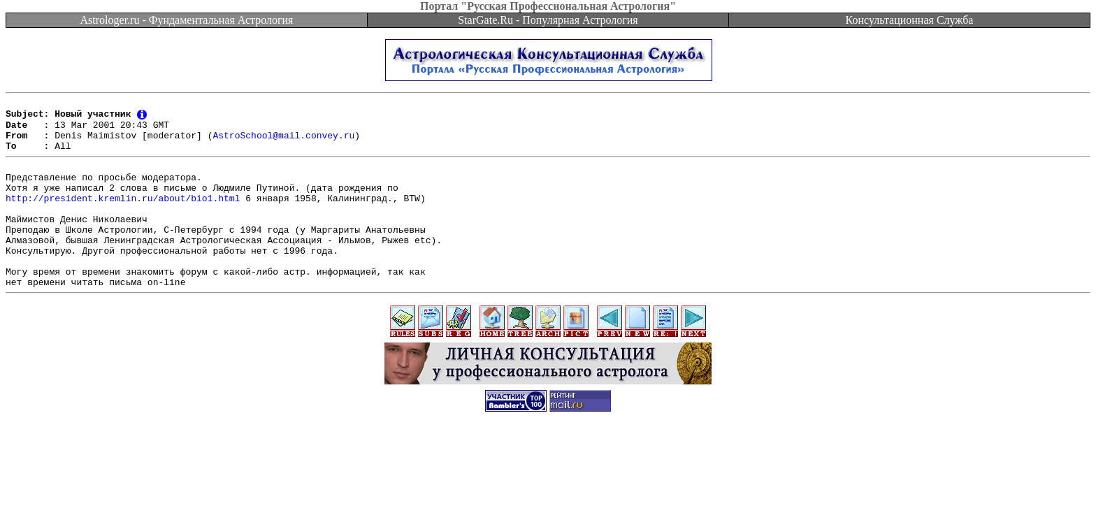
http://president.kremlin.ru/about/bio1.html (123, 216)
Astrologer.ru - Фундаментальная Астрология (187, 20)
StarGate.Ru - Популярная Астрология (547, 20)
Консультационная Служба (910, 20)
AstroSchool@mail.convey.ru (283, 142)
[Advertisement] (548, 488)
